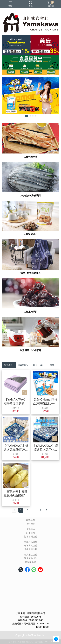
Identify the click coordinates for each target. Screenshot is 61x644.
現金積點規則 (30, 558)
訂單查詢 (30, 533)
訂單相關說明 (30, 537)
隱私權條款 (30, 562)
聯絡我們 (30, 520)
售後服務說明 (30, 549)
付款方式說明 (30, 542)
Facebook (30, 524)
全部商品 (30, 529)
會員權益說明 (30, 555)
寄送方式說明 (30, 546)
